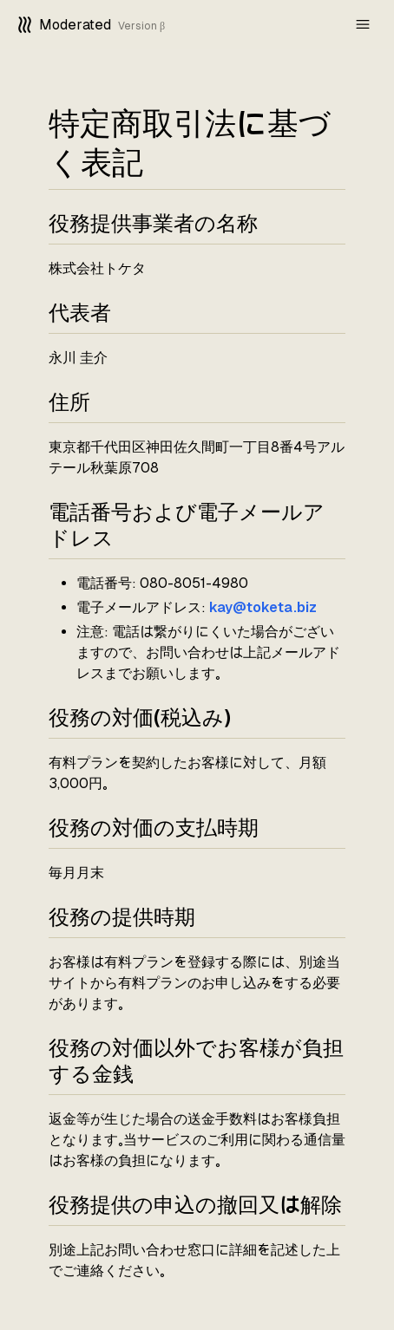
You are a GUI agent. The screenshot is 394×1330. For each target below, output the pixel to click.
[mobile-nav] (362, 24)
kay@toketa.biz (263, 607)
